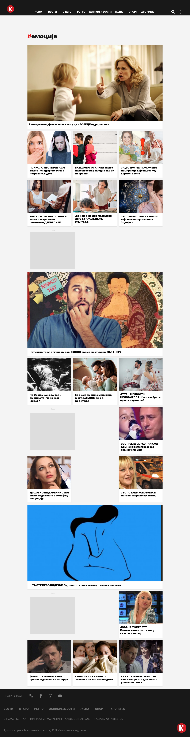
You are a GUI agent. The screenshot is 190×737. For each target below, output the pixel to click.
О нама (9, 719)
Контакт (22, 719)
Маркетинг (55, 719)
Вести (52, 11)
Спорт (133, 11)
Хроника (147, 11)
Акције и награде (77, 719)
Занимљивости (100, 11)
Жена (119, 11)
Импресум (37, 719)
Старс (67, 11)
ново (38, 11)
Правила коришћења (107, 719)
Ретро (81, 11)
